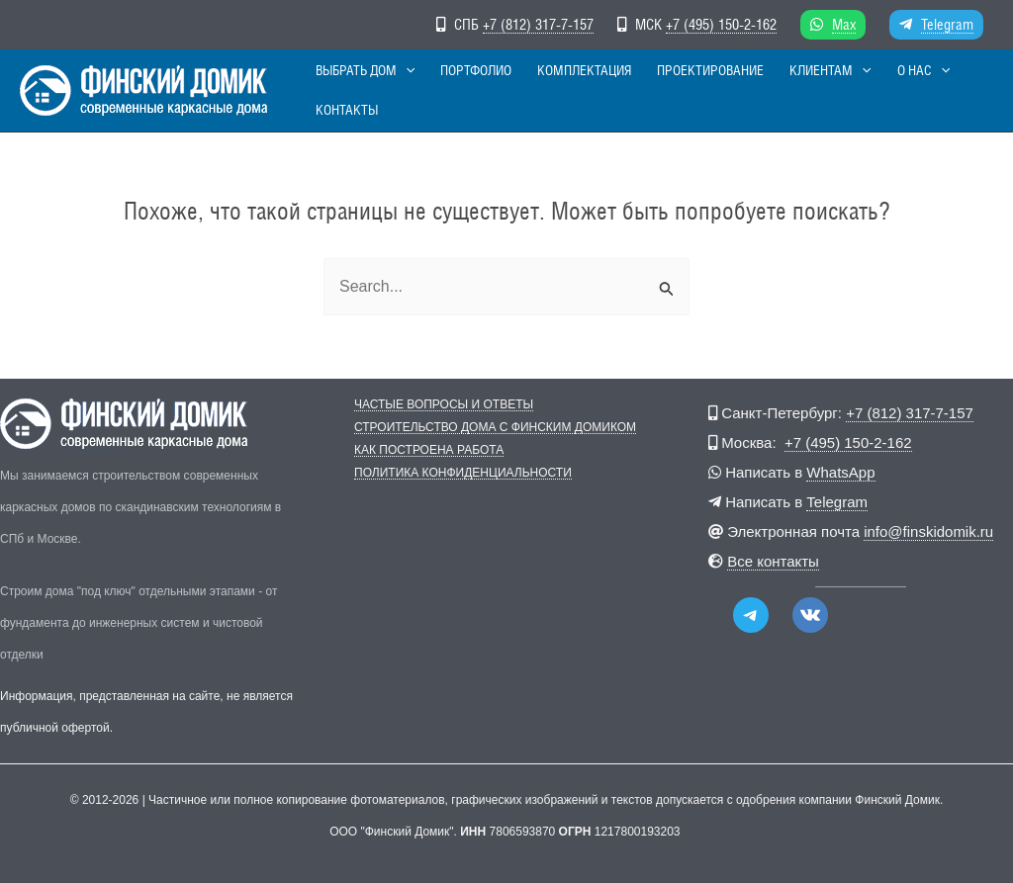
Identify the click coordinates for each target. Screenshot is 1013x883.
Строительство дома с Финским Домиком (495, 427)
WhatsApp (840, 472)
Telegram (947, 24)
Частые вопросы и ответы (443, 404)
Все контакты (773, 561)
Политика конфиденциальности (463, 473)
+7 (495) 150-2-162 (721, 24)
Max (844, 24)
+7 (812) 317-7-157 (538, 24)
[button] (412, 90)
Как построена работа (429, 450)
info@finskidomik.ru (928, 531)
